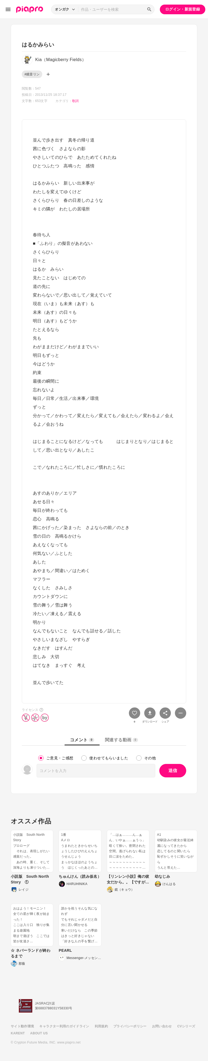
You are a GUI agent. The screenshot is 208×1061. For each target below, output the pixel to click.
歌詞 (75, 101)
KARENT (18, 1033)
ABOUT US (39, 1033)
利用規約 (101, 1026)
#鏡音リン (32, 74)
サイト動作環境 (22, 1026)
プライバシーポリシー (130, 1026)
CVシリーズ (186, 1026)
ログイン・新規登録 (182, 9)
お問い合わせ (162, 1026)
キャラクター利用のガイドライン (64, 1026)
